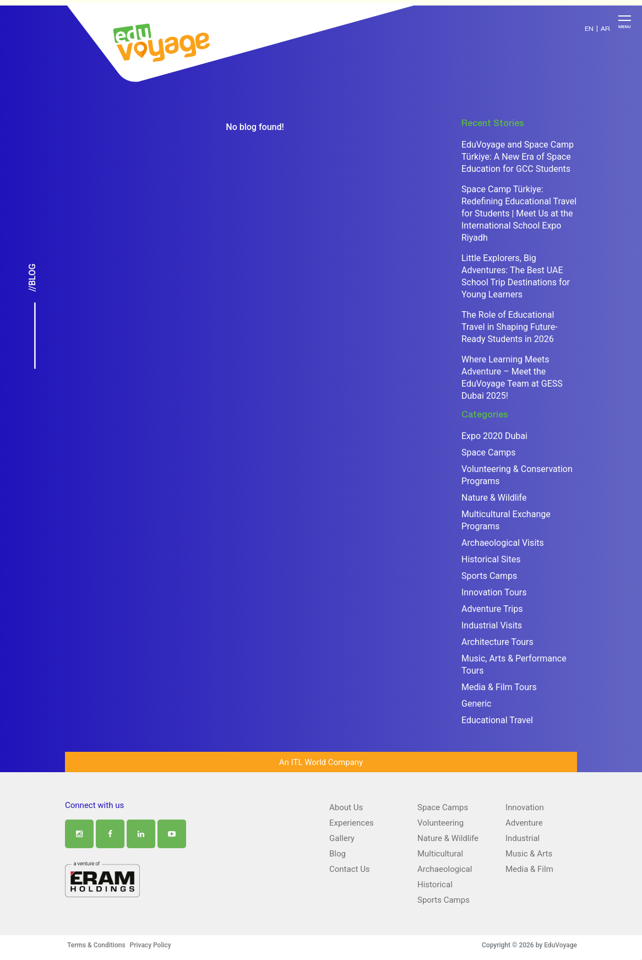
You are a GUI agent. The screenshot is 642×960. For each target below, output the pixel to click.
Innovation (524, 807)
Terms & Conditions (96, 945)
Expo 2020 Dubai (494, 436)
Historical (435, 885)
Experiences (351, 823)
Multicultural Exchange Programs (506, 520)
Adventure (524, 823)
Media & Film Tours (499, 687)
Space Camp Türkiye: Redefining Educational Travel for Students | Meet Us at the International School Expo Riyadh (518, 213)
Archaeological (444, 869)
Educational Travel (497, 720)
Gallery (342, 838)
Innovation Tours (494, 592)
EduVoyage (560, 945)
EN (589, 29)
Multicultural (440, 854)
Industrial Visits (491, 625)
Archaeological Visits (502, 543)
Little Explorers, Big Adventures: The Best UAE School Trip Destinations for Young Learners (515, 276)
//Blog (32, 278)
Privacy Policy (150, 945)
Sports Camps (489, 576)
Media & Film (529, 869)
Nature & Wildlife (493, 497)
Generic (476, 703)
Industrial (522, 838)
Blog (337, 854)
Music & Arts (528, 854)
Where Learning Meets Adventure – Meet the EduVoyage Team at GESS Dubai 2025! (512, 377)
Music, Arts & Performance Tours (514, 664)
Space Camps (488, 452)
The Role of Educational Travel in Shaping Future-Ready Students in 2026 (509, 327)
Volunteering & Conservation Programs (517, 475)
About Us (346, 807)
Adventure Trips (492, 609)
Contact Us (349, 869)
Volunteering (440, 823)
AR (605, 29)
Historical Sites (490, 559)
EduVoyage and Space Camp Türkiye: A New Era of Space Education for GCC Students (517, 156)
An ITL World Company (321, 762)
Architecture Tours (497, 642)
